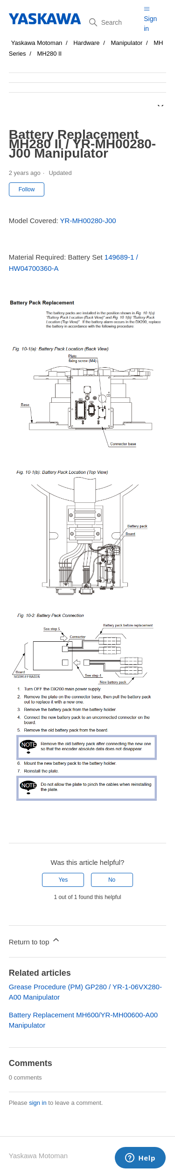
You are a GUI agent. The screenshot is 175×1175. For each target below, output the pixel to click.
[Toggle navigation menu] (147, 9)
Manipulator (126, 42)
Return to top (35, 940)
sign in (38, 1102)
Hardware (86, 42)
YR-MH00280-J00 (88, 221)
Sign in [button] (150, 23)
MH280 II (49, 53)
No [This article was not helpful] (111, 880)
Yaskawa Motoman (37, 42)
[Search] (113, 22)
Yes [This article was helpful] (63, 880)
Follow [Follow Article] (27, 189)
